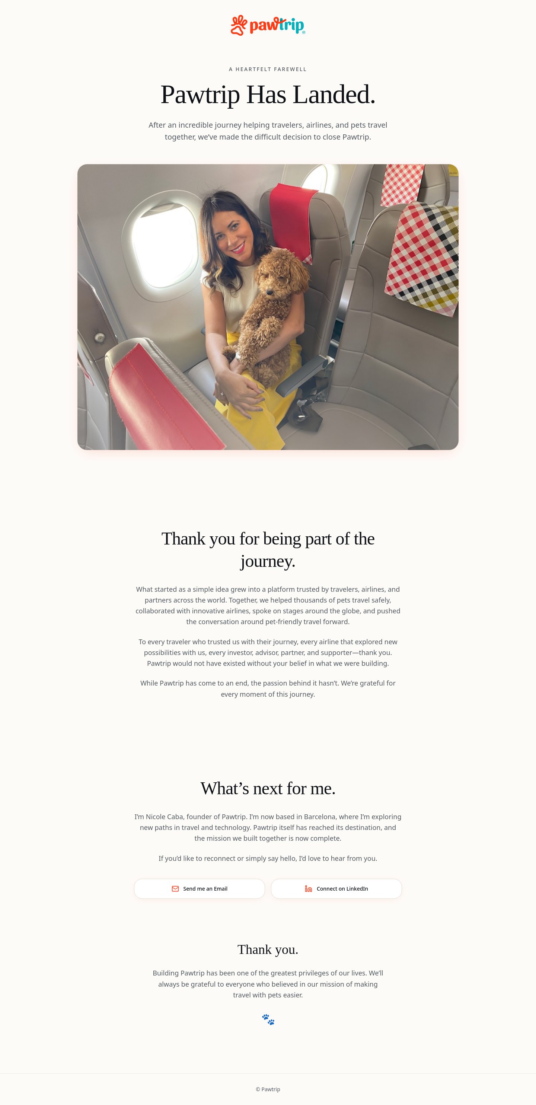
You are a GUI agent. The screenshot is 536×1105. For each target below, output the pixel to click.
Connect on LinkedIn (336, 888)
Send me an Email (200, 888)
